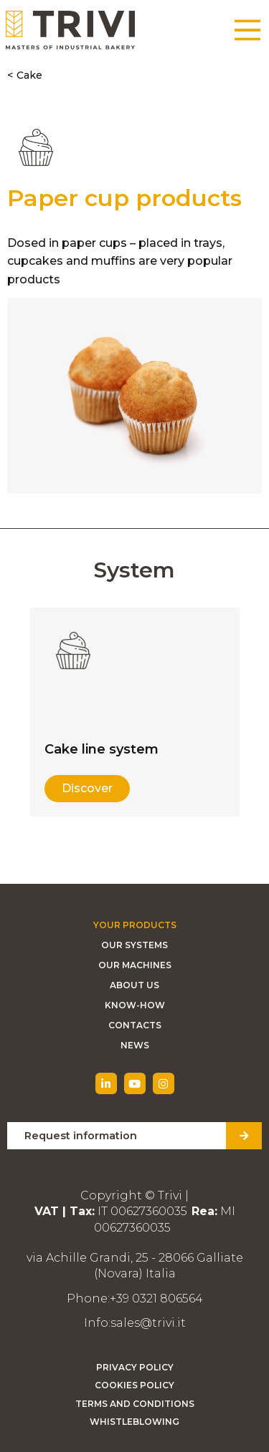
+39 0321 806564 (156, 1298)
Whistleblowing (134, 1421)
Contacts (134, 1025)
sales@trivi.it (148, 1323)
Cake (29, 75)
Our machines (134, 965)
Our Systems (134, 945)
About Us (134, 985)
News (135, 1045)
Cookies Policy (134, 1385)
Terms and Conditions (134, 1403)
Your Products (134, 925)
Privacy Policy (135, 1367)
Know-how (135, 1005)
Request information (80, 1135)
